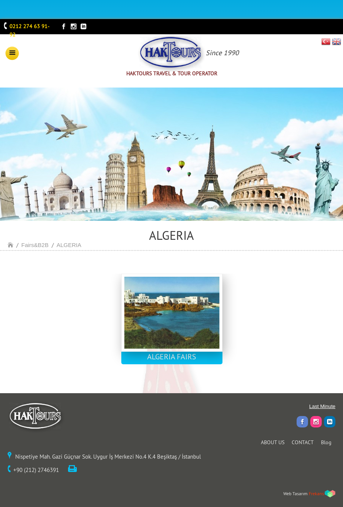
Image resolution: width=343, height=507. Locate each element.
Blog (326, 442)
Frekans (316, 493)
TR (326, 41)
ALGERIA (69, 245)
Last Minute (322, 406)
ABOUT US (272, 442)
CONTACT (303, 442)
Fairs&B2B (35, 245)
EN (336, 41)
